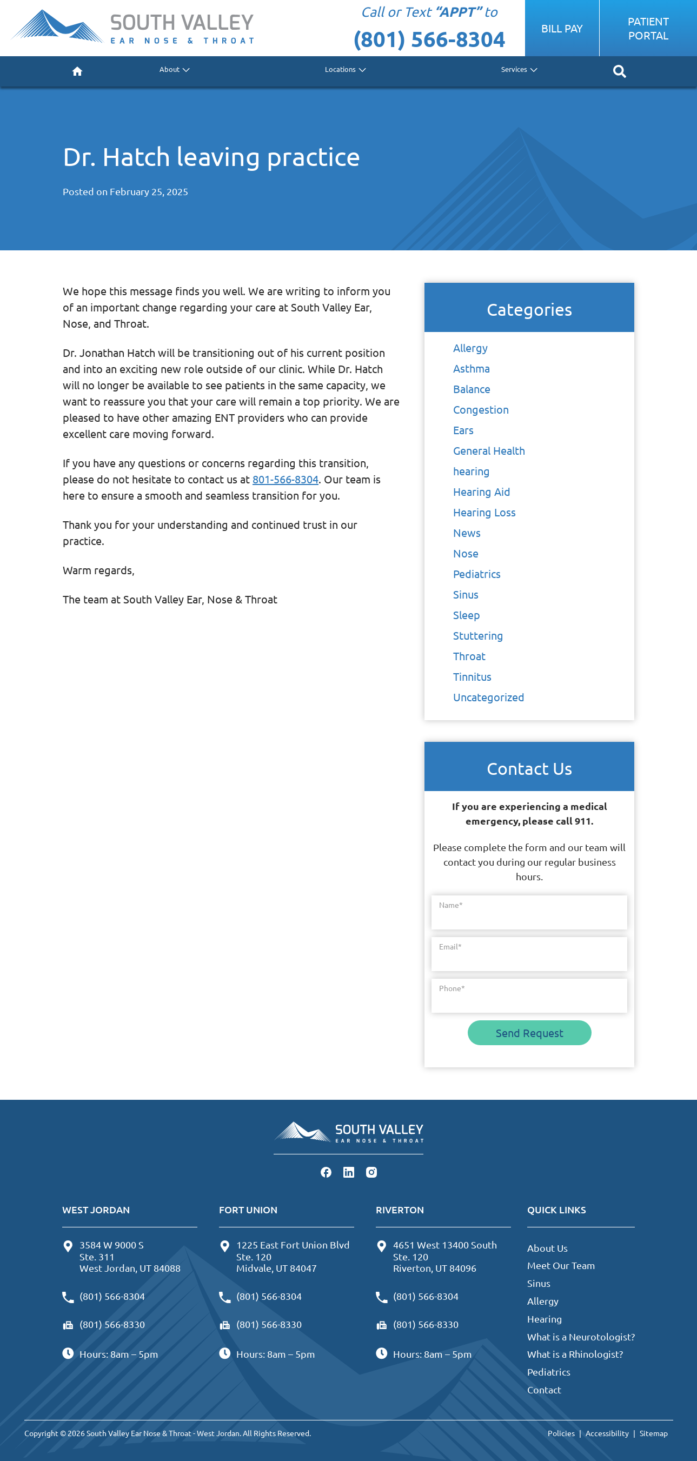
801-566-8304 (285, 479)
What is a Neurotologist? (581, 1336)
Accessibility (607, 1433)
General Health (489, 450)
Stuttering (478, 635)
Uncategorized (489, 696)
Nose (466, 553)
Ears (463, 429)
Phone (452, 988)
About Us (547, 1247)
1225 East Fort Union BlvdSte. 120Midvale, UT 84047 (284, 1256)
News (467, 532)
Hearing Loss (484, 512)
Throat (469, 655)
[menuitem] (77, 71)
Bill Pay (562, 28)
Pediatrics (477, 573)
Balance (471, 388)
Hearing (544, 1318)
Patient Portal (648, 28)
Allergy (470, 347)
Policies (561, 1433)
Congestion (481, 409)
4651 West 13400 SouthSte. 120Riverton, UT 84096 (436, 1256)
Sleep (466, 614)
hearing (471, 470)
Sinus (466, 594)
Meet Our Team (561, 1265)
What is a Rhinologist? (575, 1353)
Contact (544, 1389)
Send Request (529, 1032)
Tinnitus (472, 676)
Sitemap (654, 1433)
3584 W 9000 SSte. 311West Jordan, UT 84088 (121, 1256)
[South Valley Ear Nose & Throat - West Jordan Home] (131, 28)
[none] (173, 71)
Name (451, 904)
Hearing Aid (481, 491)
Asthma (471, 368)
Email (450, 946)
